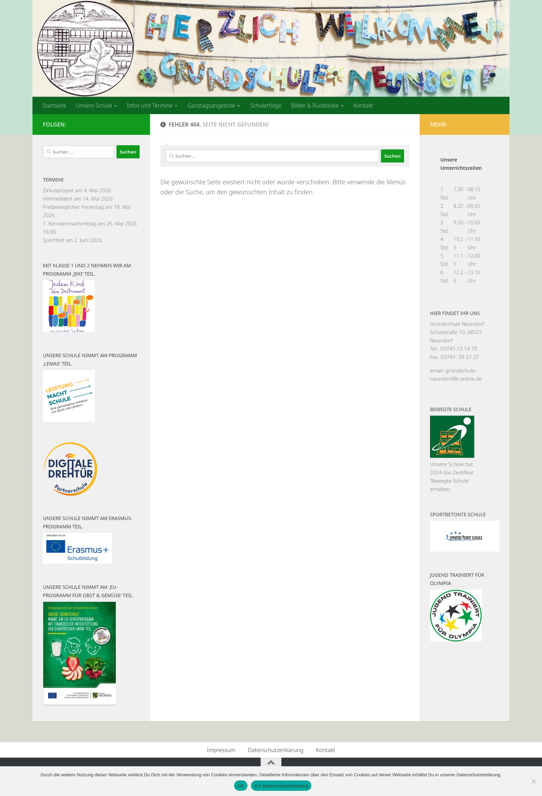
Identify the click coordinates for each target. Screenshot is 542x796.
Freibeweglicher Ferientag (73, 206)
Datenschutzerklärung (275, 750)
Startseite (54, 105)
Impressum (221, 750)
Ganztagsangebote (211, 105)
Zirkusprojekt (58, 190)
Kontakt (363, 105)
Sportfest (53, 240)
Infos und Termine (149, 105)
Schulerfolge (265, 105)
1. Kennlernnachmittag (69, 223)
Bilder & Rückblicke (315, 105)
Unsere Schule (94, 105)
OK (240, 785)
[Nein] (533, 781)
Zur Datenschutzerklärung (281, 785)
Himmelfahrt (58, 198)
